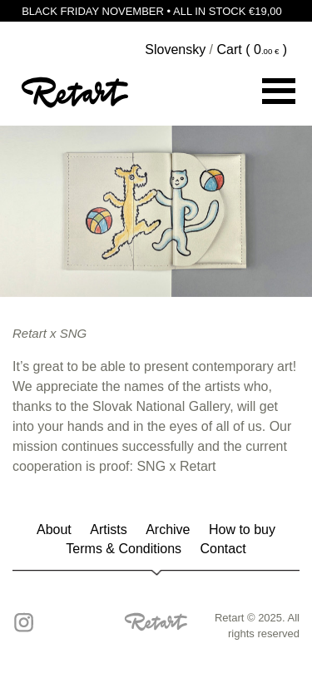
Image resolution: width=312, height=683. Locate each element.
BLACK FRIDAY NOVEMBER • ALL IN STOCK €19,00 (156, 10)
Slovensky (175, 49)
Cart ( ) (252, 49)
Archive (168, 529)
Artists (108, 529)
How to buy (242, 529)
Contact (223, 549)
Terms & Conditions (123, 549)
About (54, 529)
